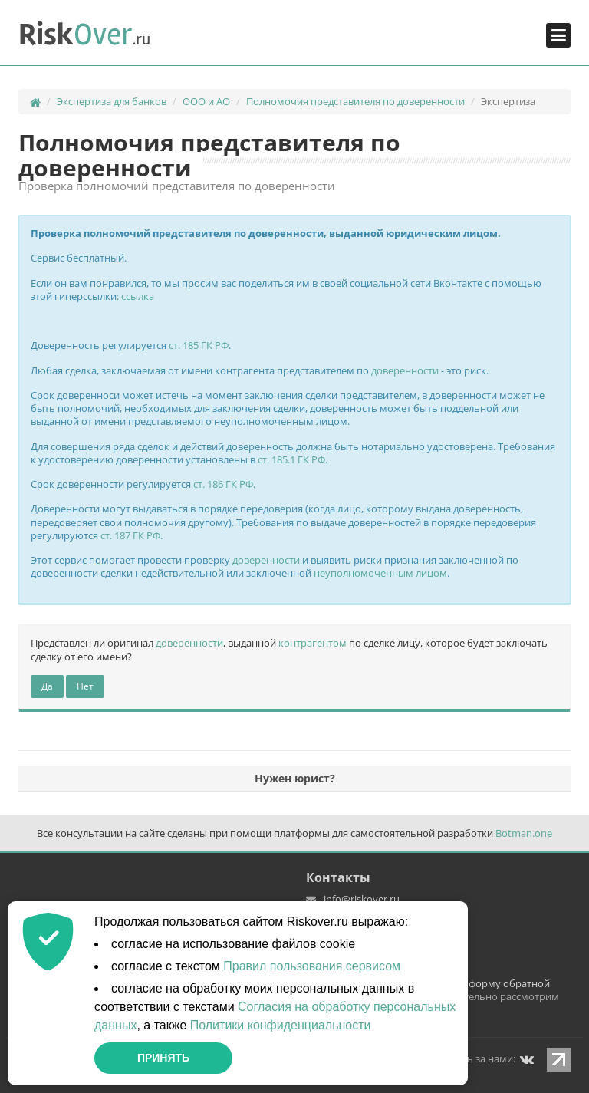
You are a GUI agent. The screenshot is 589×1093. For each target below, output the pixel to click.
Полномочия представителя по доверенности (355, 101)
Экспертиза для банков (111, 101)
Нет (85, 686)
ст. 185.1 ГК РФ (291, 459)
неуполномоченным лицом (380, 573)
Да (47, 686)
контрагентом (312, 643)
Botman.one (523, 833)
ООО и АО (206, 101)
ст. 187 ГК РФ (130, 535)
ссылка (137, 296)
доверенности (405, 370)
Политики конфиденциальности (280, 1025)
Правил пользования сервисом (311, 966)
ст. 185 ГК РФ (199, 345)
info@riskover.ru (362, 899)
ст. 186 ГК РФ (223, 484)
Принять (163, 1058)
